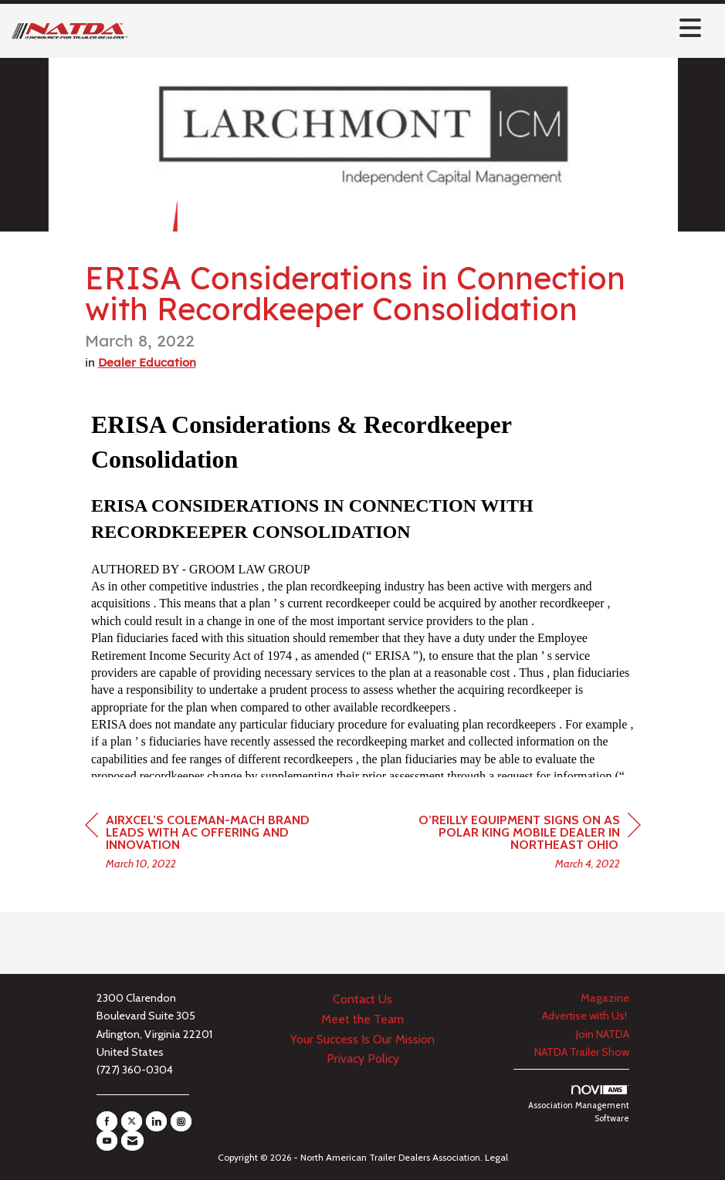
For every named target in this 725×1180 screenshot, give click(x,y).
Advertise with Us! (585, 1016)
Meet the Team (362, 1019)
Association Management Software (578, 1104)
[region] (525, 844)
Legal (496, 1157)
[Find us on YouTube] (107, 1141)
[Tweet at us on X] (131, 1121)
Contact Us (362, 999)
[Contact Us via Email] (132, 1141)
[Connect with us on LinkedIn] (156, 1121)
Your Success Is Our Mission (362, 1039)
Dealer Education (147, 362)
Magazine (605, 998)
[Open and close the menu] (418, 28)
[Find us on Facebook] (107, 1121)
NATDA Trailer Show (581, 1052)
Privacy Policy (363, 1058)
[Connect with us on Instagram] (181, 1121)
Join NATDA (602, 1034)
